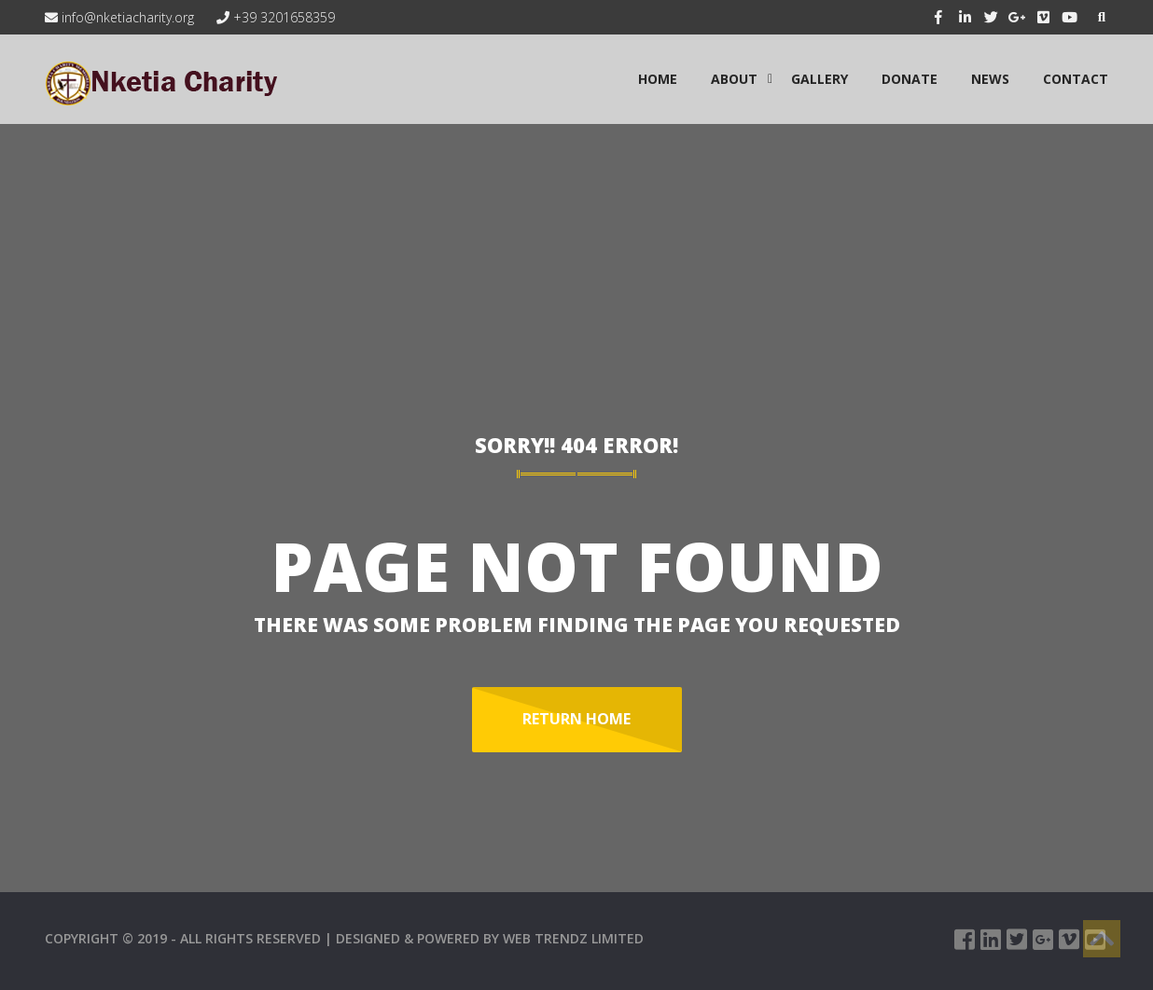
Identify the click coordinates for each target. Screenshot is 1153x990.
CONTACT (1075, 79)
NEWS (990, 79)
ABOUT (734, 79)
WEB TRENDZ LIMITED (573, 938)
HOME (657, 79)
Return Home (576, 718)
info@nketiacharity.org (119, 17)
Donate (910, 79)
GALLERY (819, 79)
